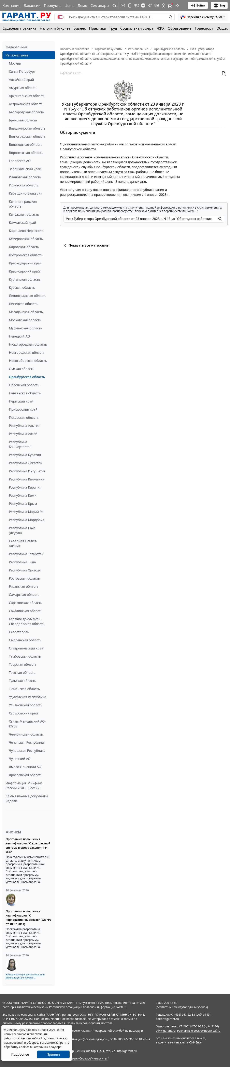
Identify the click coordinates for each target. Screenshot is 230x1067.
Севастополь (19, 632)
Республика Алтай (23, 434)
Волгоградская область (27, 136)
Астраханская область (26, 104)
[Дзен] (143, 5)
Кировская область (24, 247)
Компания (11, 5)
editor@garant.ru (167, 1019)
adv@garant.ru (166, 1030)
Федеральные (17, 47)
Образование (179, 28)
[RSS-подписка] (177, 5)
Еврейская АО (20, 161)
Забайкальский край (25, 169)
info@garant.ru (126, 1051)
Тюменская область (24, 689)
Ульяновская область (25, 705)
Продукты (52, 5)
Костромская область (26, 255)
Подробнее (20, 1054)
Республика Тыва (22, 562)
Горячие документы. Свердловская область (26, 621)
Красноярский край (24, 271)
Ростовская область (24, 578)
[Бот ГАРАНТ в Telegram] (156, 5)
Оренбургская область (27, 377)
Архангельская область (27, 96)
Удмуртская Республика (27, 697)
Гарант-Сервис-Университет (88, 1058)
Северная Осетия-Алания (23, 543)
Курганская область (24, 279)
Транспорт (204, 28)
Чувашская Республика (27, 750)
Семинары (99, 5)
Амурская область (23, 87)
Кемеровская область (26, 239)
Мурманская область (25, 328)
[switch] (60, 17)
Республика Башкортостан (20, 444)
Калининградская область (23, 204)
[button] (203, 17)
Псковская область (24, 417)
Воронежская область (26, 152)
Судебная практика (19, 28)
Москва (15, 63)
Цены (69, 5)
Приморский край (23, 409)
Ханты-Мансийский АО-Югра (27, 723)
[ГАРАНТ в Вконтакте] (136, 5)
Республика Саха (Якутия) (22, 530)
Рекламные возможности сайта (198, 1030)
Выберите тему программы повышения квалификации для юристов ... (25, 976)
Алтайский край (21, 79)
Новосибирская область (28, 360)
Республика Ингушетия (27, 471)
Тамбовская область (25, 656)
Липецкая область (23, 304)
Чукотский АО (19, 758)
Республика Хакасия (25, 570)
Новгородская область (26, 352)
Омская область (21, 369)
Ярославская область (25, 775)
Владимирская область (27, 128)
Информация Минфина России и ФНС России (24, 785)
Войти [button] (197, 5)
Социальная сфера (137, 28)
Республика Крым (23, 503)
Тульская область (22, 681)
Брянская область (23, 120)
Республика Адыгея (24, 425)
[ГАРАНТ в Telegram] (149, 5)
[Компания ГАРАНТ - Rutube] (170, 5)
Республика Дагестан (25, 463)
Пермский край (21, 401)
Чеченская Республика (27, 742)
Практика (97, 28)
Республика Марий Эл (26, 512)
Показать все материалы (86, 245)
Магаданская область (26, 312)
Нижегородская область (28, 344)
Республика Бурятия (25, 455)
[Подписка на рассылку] (122, 5)
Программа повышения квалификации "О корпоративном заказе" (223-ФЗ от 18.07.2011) (28, 917)
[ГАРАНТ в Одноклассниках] (163, 5)
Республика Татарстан (26, 554)
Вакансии (32, 5)
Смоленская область (25, 640)
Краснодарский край (25, 263)
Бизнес (79, 28)
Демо (82, 5)
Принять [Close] (53, 1054)
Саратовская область (25, 603)
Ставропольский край (26, 648)
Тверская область (23, 664)
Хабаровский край (23, 713)
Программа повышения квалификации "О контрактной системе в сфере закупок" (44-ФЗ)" (28, 845)
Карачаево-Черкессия (26, 230)
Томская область (22, 672)
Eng (219, 5)
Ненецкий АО (19, 336)
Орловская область (24, 385)
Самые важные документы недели (27, 798)
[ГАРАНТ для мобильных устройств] (129, 5)
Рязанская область (23, 586)
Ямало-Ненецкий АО (25, 767)
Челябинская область (26, 734)
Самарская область (24, 594)
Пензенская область (25, 393)
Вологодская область (25, 144)
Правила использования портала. (90, 1023)
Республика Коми (23, 495)
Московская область (25, 320)
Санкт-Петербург (22, 71)
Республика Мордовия (26, 520)
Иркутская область (24, 185)
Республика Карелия (25, 487)
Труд (113, 28)
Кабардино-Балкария (25, 193)
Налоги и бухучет (55, 28)
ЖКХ (160, 28)
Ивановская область (25, 177)
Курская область (22, 287)
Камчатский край (22, 222)
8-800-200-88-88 (166, 1003)
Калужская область (24, 214)
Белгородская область (26, 112)
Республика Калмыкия (26, 479)
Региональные (17, 55)
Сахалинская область (25, 611)
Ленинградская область (27, 295)
